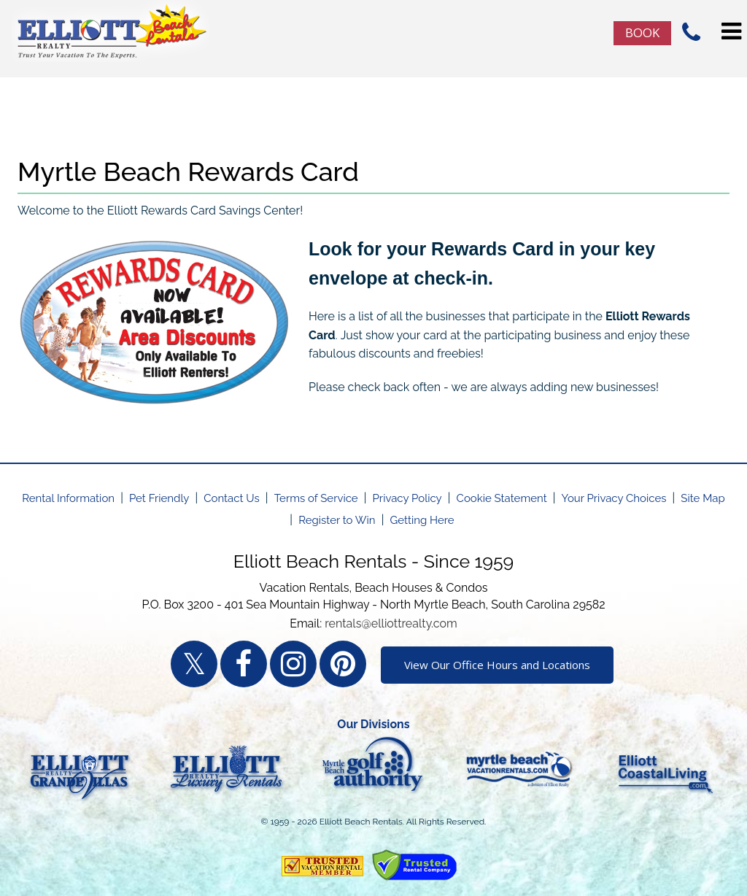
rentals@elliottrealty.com (391, 623)
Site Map (702, 498)
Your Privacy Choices (614, 498)
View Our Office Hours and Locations (497, 664)
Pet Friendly (159, 498)
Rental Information (68, 498)
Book (642, 32)
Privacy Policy (407, 498)
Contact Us (232, 498)
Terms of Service (316, 498)
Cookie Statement (502, 498)
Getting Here (422, 520)
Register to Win (336, 520)
